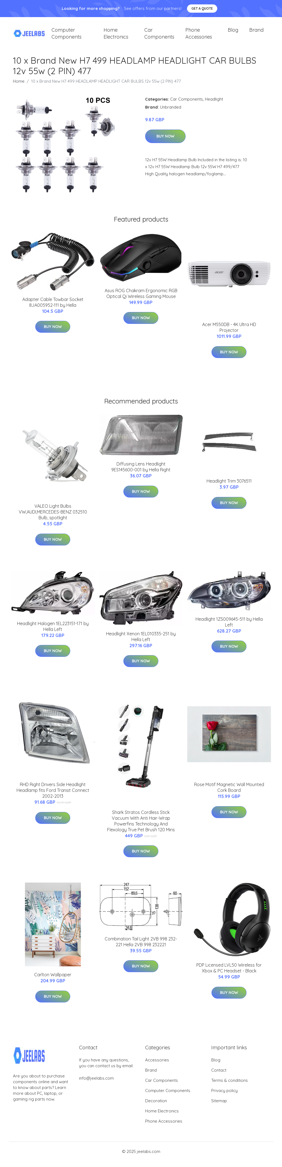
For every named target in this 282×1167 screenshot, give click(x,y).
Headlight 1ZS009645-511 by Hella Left (229, 628)
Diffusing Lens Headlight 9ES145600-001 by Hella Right (140, 473)
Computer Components (66, 36)
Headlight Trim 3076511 (229, 487)
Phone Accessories (198, 36)
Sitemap (219, 1106)
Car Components (159, 36)
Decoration (156, 1106)
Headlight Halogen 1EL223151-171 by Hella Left (53, 632)
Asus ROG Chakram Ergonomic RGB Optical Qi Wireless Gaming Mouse (141, 299)
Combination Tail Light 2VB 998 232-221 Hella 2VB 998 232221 (141, 947)
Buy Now (165, 142)
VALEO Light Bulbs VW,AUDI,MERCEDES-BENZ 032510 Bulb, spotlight (53, 518)
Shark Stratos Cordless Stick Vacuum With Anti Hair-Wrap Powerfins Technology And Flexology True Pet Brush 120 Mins (141, 827)
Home (19, 87)
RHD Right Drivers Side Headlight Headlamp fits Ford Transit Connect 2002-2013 (53, 796)
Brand (256, 33)
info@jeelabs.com (96, 1084)
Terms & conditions (229, 1086)
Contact (218, 1076)
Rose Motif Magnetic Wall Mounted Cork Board (229, 793)
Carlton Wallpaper (52, 981)
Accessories (157, 1066)
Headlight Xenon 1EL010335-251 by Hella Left (141, 642)
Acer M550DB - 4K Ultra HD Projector (229, 333)
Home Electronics (116, 36)
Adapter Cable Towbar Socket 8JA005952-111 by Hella (52, 308)
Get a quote (202, 8)
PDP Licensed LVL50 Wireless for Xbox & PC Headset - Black (229, 974)
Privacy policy (224, 1096)
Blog (233, 33)
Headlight (214, 105)
